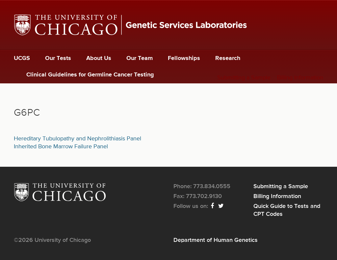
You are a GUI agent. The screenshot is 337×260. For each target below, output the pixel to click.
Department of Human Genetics (215, 240)
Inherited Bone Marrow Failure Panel (61, 147)
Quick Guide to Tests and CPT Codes (286, 210)
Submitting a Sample (244, 78)
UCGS (22, 58)
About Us (98, 58)
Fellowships (184, 58)
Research (227, 58)
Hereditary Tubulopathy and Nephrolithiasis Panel (77, 139)
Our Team (139, 58)
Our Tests (58, 58)
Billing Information (300, 78)
